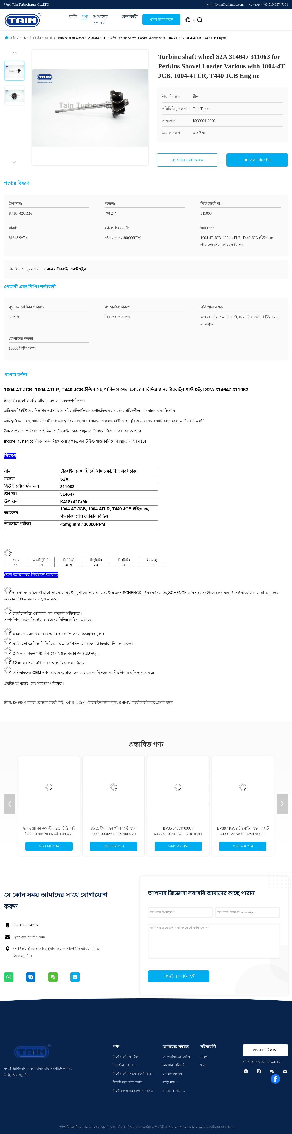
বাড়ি (73, 16)
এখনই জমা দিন (179, 976)
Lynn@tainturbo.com (29, 937)
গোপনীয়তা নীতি (70, 1127)
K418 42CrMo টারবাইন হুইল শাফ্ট (91, 702)
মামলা (204, 1057)
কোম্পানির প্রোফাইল (176, 1057)
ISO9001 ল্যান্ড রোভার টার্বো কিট (38, 702)
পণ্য (85, 16)
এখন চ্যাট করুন (161, 19)
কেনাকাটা (129, 16)
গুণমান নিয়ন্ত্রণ (172, 1074)
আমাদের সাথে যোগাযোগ (172, 1091)
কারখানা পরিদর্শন (174, 1065)
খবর (203, 1065)
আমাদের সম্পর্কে (100, 19)
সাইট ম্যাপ (169, 1082)
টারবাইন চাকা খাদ (41, 38)
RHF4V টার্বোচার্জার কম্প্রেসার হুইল (146, 702)
